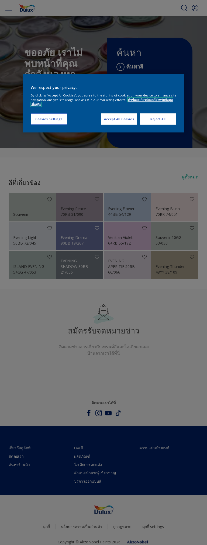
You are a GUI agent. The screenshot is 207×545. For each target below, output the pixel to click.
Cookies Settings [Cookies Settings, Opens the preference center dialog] (49, 119)
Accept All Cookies (119, 119)
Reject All (158, 119)
